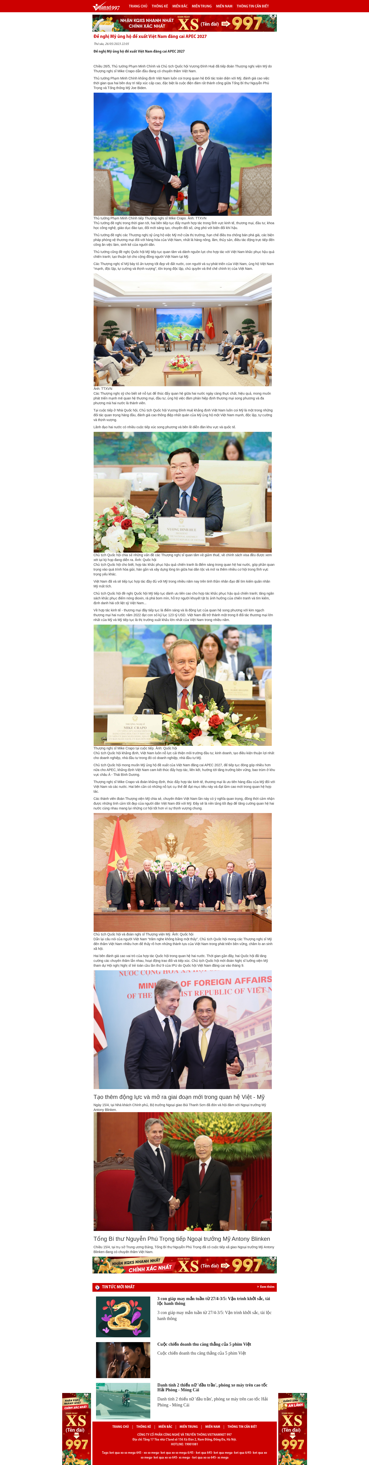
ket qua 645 (204, 1453)
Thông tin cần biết (253, 6)
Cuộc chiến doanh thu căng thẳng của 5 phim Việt (204, 1344)
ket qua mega (223, 1453)
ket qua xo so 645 (165, 1457)
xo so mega (151, 1453)
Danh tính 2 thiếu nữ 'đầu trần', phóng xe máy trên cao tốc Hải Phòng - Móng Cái (212, 1387)
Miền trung (202, 6)
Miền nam (224, 6)
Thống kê (160, 6)
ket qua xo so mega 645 (125, 1453)
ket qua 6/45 (242, 1453)
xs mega (184, 1457)
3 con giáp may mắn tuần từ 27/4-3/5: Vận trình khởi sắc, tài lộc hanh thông (213, 1301)
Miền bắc (180, 6)
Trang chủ (138, 6)
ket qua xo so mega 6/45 (177, 1453)
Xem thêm (266, 1287)
